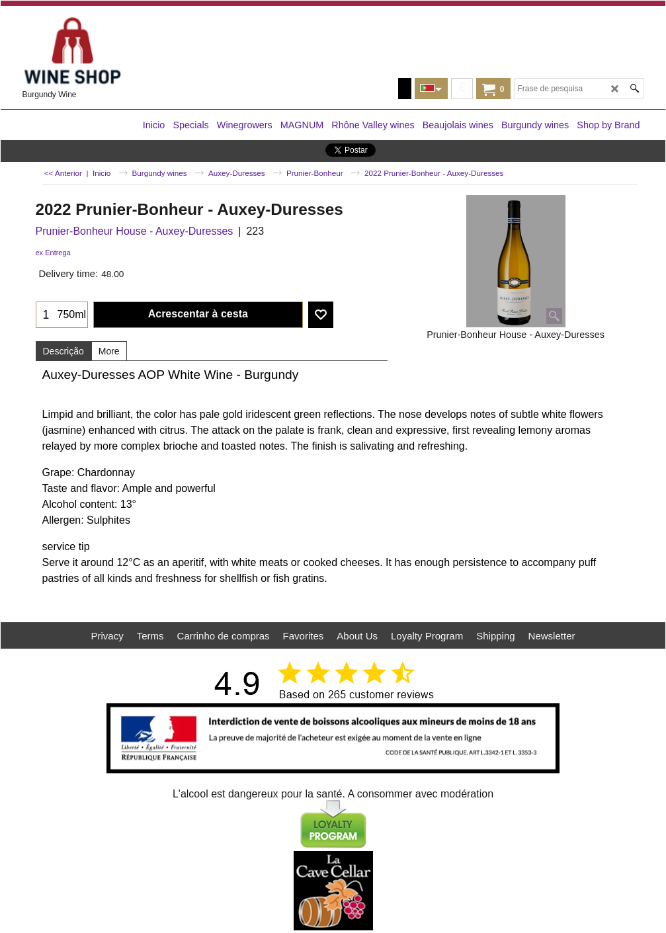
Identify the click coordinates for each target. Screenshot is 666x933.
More (109, 351)
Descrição (63, 351)
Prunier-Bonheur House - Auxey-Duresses (134, 231)
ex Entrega (53, 253)
